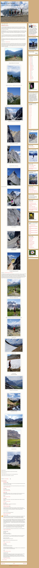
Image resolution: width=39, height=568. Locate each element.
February (31, 77)
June (30, 72)
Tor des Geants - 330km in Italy (33, 192)
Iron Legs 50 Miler (31, 166)
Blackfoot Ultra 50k (31, 241)
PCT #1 (30, 127)
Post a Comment (4, 559)
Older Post (24, 563)
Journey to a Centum (6, 506)
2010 (31, 62)
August (31, 70)
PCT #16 (30, 107)
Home (14, 563)
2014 (31, 57)
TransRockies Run (31, 247)
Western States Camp (32, 206)
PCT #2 (30, 126)
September (31, 69)
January (31, 78)
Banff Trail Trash (8, 3)
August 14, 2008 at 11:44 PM (7, 551)
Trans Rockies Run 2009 (32, 203)
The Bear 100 (31, 201)
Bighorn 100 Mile (31, 189)
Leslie (4, 488)
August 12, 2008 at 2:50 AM (6, 496)
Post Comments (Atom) (16, 565)
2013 (31, 58)
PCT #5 (30, 122)
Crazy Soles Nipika (31, 243)
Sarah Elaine (5, 482)
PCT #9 (30, 116)
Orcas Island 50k (31, 237)
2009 (31, 63)
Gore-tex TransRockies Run (33, 190)
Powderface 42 (31, 244)
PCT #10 (30, 115)
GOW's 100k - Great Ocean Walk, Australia (33, 168)
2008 (31, 64)
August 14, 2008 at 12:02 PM (7, 529)
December (31, 65)
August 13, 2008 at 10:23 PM (7, 513)
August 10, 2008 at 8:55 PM (6, 490)
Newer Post (3, 563)
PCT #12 (30, 112)
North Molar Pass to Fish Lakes (8, 272)
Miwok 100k (30, 240)
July (30, 71)
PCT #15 (30, 108)
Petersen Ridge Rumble (32, 165)
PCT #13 (30, 111)
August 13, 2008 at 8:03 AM (6, 501)
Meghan (4, 492)
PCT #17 (30, 105)
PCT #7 (30, 119)
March (31, 76)
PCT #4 (30, 123)
